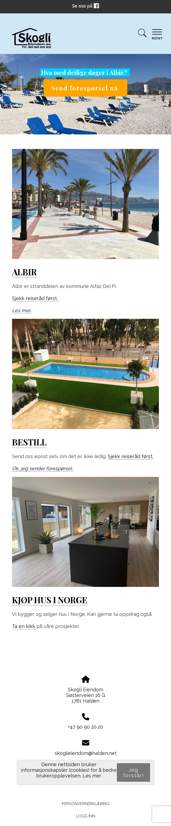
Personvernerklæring (85, 803)
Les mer (92, 776)
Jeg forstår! (133, 772)
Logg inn (85, 816)
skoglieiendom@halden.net (86, 753)
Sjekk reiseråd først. (35, 298)
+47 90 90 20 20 (85, 727)
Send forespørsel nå (85, 88)
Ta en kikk (23, 626)
